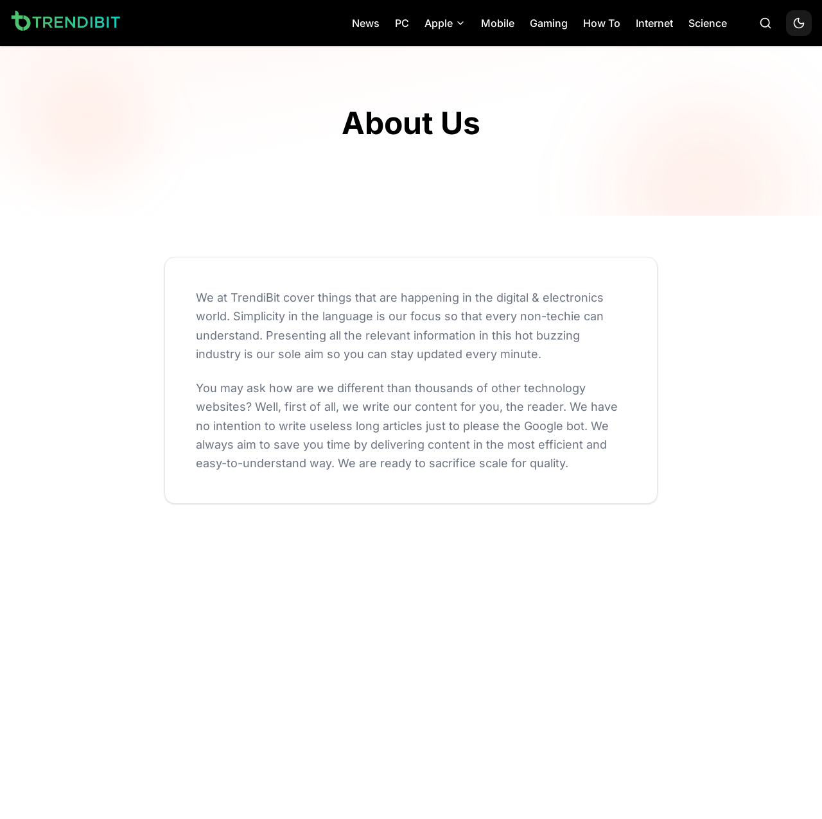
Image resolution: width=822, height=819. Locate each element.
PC (402, 23)
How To (601, 23)
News (366, 23)
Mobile (497, 23)
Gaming (549, 23)
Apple (445, 23)
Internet (654, 23)
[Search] (765, 23)
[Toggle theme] (799, 23)
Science (707, 23)
